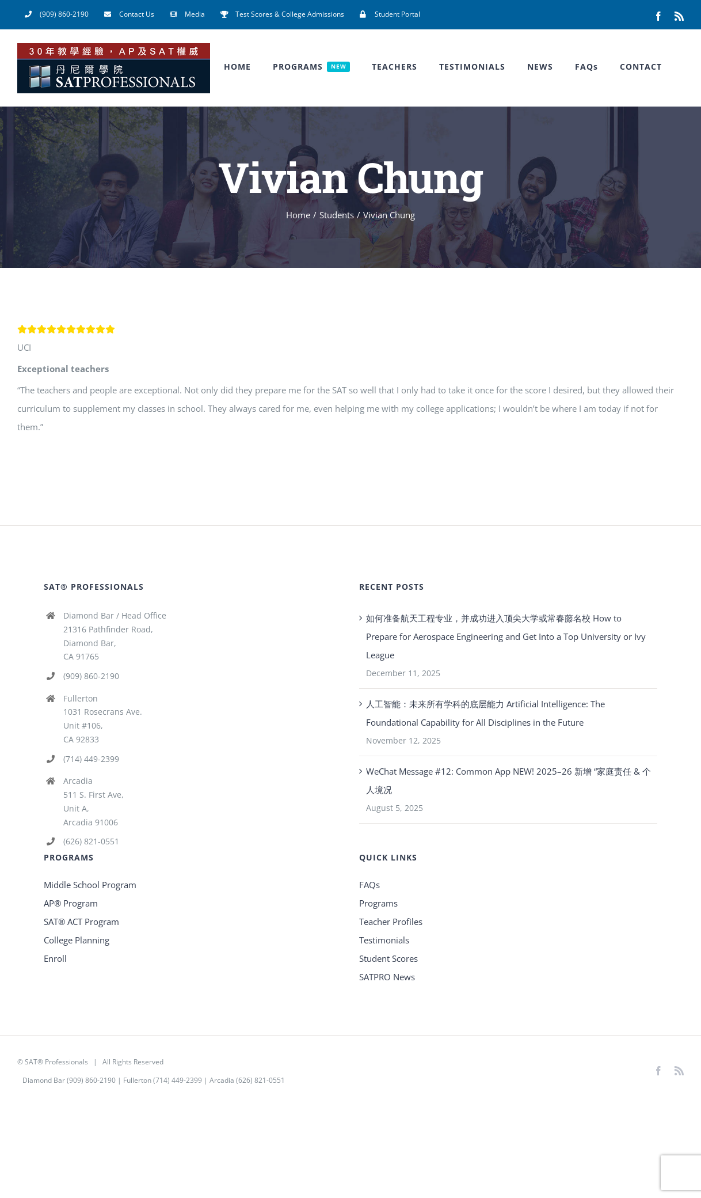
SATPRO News (387, 977)
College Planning (76, 940)
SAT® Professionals (56, 1062)
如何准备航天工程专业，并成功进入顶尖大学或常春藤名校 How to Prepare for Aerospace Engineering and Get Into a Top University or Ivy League (506, 636)
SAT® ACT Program (81, 921)
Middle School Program (90, 884)
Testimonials (384, 940)
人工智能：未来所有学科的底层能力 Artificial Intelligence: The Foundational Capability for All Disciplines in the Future (485, 713)
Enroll (55, 958)
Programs (378, 903)
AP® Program (71, 903)
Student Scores (388, 958)
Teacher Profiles (390, 921)
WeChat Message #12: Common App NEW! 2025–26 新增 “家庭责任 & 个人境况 (508, 780)
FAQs (369, 884)
